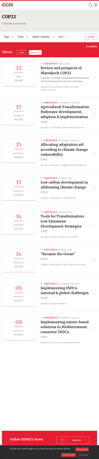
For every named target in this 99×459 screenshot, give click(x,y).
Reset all (35, 52)
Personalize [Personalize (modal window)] (83, 455)
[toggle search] (90, 4)
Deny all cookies (69, 455)
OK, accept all (82, 449)
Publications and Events (10, 15)
